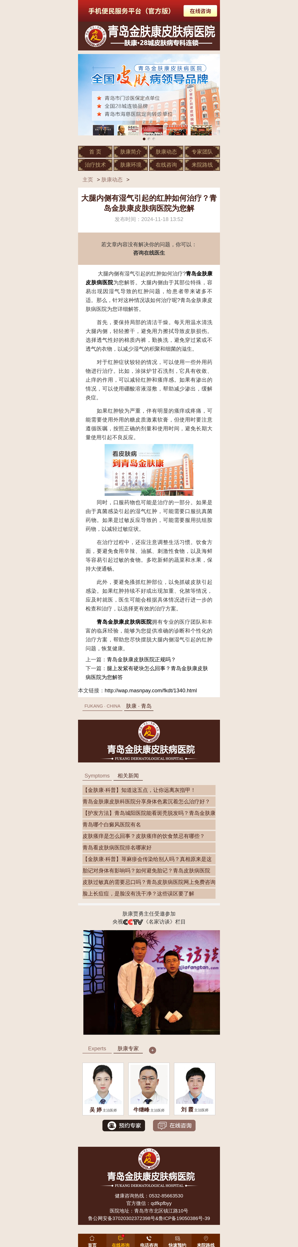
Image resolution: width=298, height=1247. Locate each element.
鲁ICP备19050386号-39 (184, 1218)
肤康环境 (130, 165)
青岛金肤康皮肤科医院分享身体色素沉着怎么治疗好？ (146, 801)
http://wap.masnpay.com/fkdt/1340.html (151, 690)
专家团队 (202, 152)
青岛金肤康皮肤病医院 (124, 622)
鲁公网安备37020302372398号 (121, 1218)
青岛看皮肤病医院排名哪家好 (117, 848)
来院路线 (202, 165)
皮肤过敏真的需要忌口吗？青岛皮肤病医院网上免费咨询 (149, 882)
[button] (177, 1239)
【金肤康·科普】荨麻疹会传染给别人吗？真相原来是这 (147, 859)
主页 (87, 180)
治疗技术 (95, 165)
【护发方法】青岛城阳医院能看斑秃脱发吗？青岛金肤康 (149, 813)
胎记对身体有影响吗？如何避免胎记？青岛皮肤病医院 (146, 871)
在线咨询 (166, 165)
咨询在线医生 (149, 253)
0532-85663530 (166, 1196)
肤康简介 (130, 152)
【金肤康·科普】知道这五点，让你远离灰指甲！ (139, 790)
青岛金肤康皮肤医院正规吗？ (141, 659)
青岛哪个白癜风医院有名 (111, 824)
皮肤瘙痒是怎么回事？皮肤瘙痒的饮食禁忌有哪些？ (143, 836)
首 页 (95, 152)
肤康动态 (166, 152)
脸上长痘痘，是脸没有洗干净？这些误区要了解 (138, 894)
